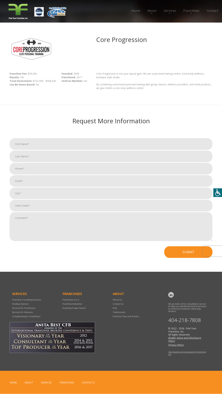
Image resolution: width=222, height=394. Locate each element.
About (152, 10)
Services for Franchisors (24, 308)
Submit (188, 255)
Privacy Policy (176, 345)
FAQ (115, 308)
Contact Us (118, 303)
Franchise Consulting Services (26, 299)
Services (170, 10)
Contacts (88, 382)
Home (135, 10)
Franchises (191, 10)
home (13, 382)
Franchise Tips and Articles (126, 316)
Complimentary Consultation (26, 316)
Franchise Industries (72, 303)
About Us (117, 299)
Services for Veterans (22, 312)
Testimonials (119, 312)
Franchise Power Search (74, 308)
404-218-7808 (184, 320)
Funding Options (20, 303)
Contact (212, 10)
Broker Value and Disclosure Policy (184, 339)
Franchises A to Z (70, 299)
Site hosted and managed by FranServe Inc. (187, 353)
